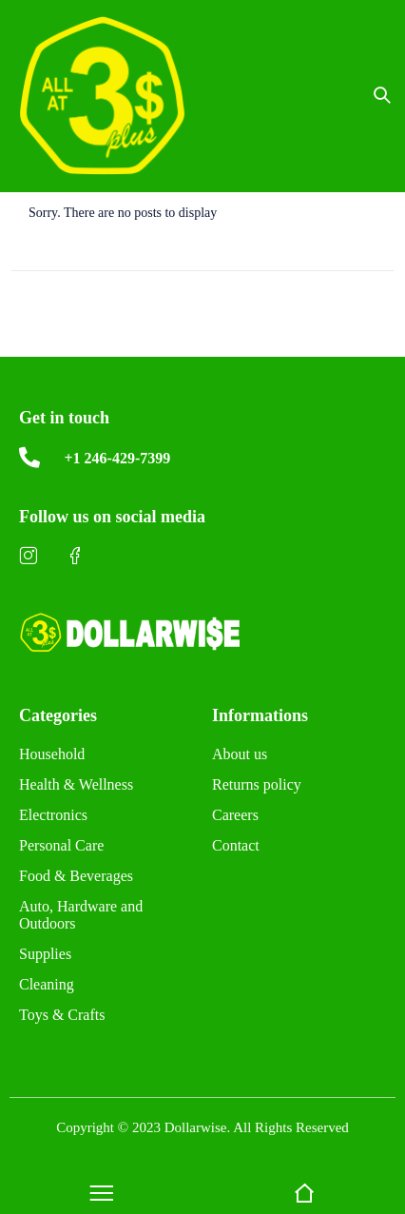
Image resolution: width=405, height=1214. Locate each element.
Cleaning (46, 984)
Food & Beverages (76, 876)
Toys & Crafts (62, 1015)
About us (239, 754)
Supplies (45, 954)
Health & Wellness (76, 784)
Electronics (53, 815)
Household (52, 754)
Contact (236, 845)
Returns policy (256, 784)
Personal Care (61, 845)
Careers (235, 815)
